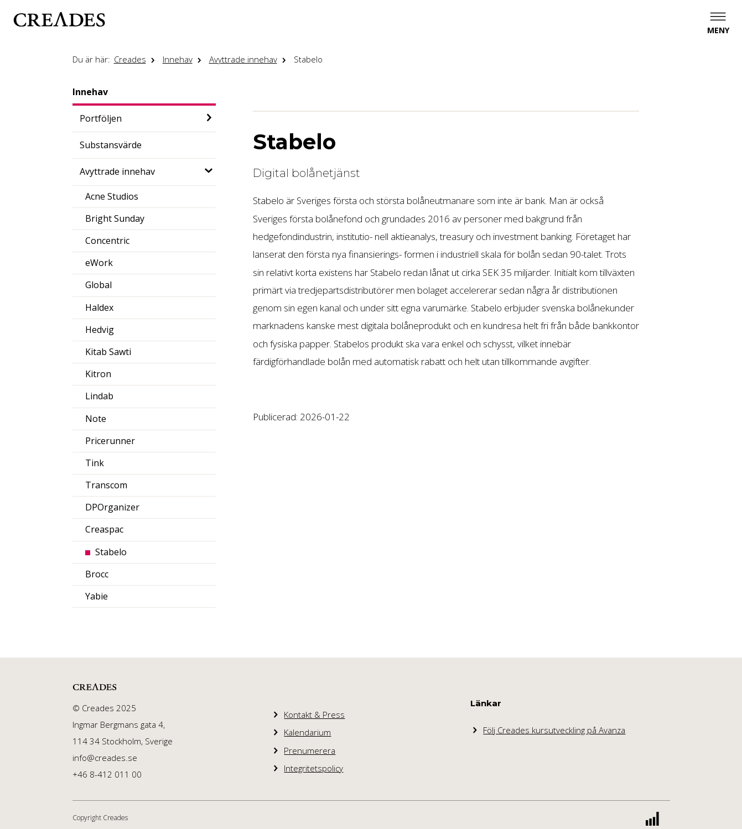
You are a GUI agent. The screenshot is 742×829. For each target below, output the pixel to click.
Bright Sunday (114, 218)
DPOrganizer (112, 507)
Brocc (96, 574)
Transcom (106, 485)
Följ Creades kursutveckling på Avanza (554, 730)
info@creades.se (104, 757)
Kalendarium (307, 732)
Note (95, 419)
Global (98, 285)
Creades (130, 59)
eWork (99, 263)
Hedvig (99, 330)
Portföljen (101, 118)
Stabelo (308, 59)
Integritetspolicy (313, 768)
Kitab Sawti (108, 352)
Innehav (178, 59)
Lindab (99, 396)
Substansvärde (111, 145)
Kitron (98, 374)
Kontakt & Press (314, 714)
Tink (94, 463)
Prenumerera (309, 750)
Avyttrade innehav (243, 59)
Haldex (99, 307)
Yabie (96, 596)
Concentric (107, 240)
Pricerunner (110, 441)
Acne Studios (111, 196)
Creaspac (104, 529)
